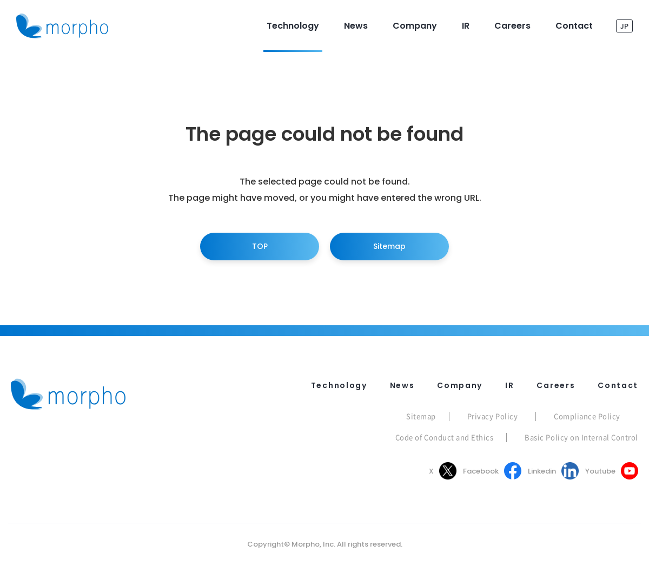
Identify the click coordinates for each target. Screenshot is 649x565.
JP (624, 26)
